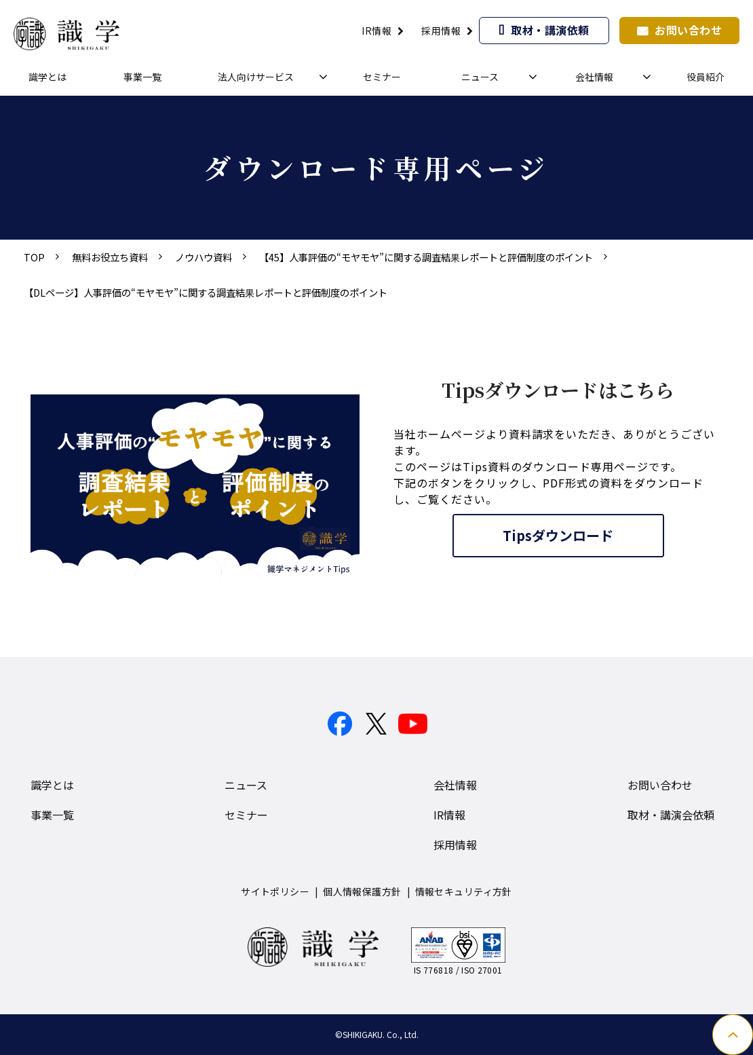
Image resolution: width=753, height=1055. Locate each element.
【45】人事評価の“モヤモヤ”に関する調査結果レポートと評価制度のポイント (426, 257)
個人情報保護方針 (362, 891)
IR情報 (376, 30)
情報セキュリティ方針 (463, 891)
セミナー (382, 77)
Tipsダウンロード (558, 535)
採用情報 (441, 30)
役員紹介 (706, 77)
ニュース (480, 77)
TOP (34, 257)
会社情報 (594, 77)
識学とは (47, 77)
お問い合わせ (688, 30)
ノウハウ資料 (203, 257)
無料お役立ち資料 (110, 257)
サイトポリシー (275, 891)
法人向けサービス (256, 77)
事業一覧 (142, 77)
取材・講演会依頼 (671, 815)
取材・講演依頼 (550, 30)
